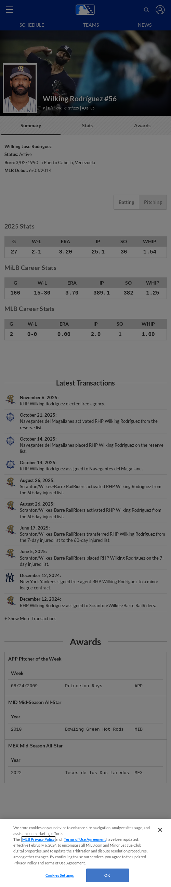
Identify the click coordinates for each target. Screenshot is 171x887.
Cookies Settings (59, 875)
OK (107, 875)
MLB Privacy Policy (38, 839)
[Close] (160, 829)
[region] (85, 853)
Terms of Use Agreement (85, 839)
